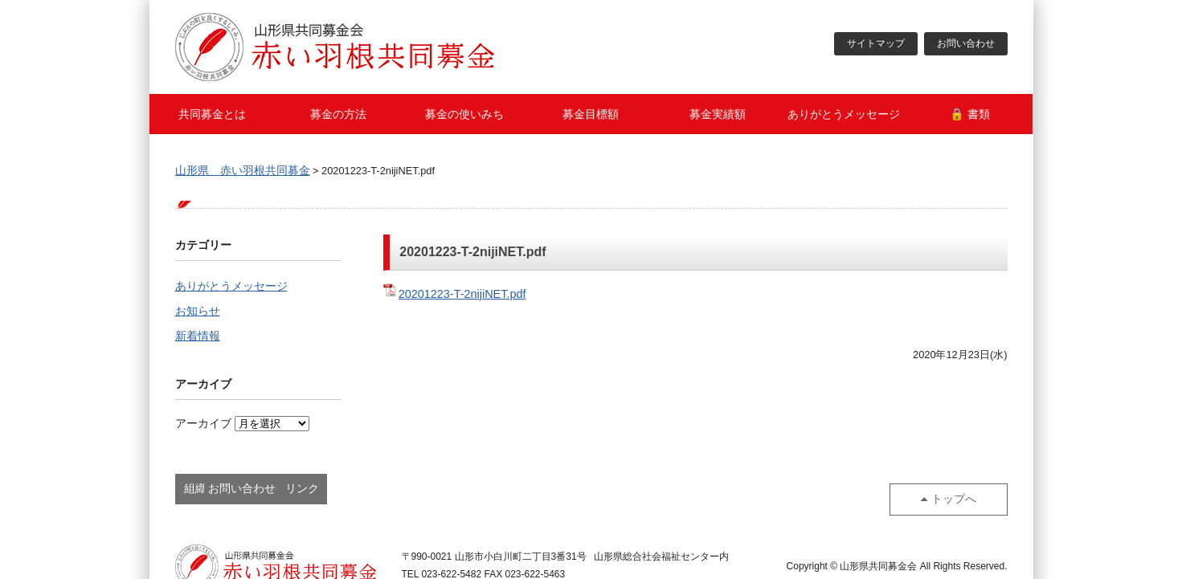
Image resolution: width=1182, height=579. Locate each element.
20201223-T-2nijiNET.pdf (462, 293)
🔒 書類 (970, 114)
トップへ (960, 489)
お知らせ (197, 312)
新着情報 (197, 338)
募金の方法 (338, 114)
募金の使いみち (464, 114)
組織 (227, 489)
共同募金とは (212, 114)
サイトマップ (876, 44)
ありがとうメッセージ (843, 114)
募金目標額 (590, 114)
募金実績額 (717, 114)
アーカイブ (203, 426)
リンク (449, 489)
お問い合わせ (966, 44)
